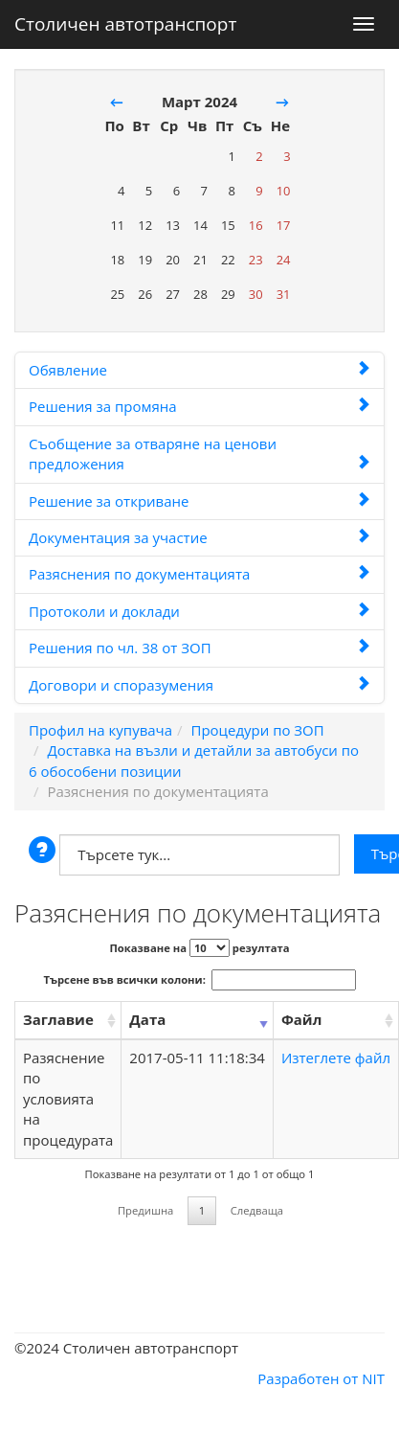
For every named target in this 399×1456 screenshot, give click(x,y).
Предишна (145, 1210)
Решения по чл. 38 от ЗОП (199, 647)
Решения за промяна (199, 406)
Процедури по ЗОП (256, 729)
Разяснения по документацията (199, 573)
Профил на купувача (100, 729)
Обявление (199, 369)
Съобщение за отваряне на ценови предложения (199, 453)
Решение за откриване (199, 501)
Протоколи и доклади (199, 611)
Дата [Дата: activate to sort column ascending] (147, 1019)
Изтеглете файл (335, 1057)
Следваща (257, 1210)
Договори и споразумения (199, 684)
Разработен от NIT (321, 1378)
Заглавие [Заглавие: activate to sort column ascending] (58, 1019)
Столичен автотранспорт (125, 20)
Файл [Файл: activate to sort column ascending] (301, 1019)
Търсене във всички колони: (200, 979)
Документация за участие (199, 537)
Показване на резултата (199, 948)
